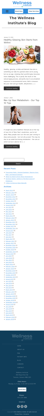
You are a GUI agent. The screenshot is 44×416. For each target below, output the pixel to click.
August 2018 (9, 304)
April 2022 (9, 213)
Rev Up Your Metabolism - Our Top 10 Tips (21, 101)
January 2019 (10, 294)
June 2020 (9, 258)
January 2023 (10, 194)
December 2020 (10, 245)
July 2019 (8, 281)
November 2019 (10, 273)
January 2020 (10, 268)
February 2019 (10, 292)
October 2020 (10, 249)
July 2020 (9, 256)
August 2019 (9, 279)
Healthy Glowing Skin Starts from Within (20, 41)
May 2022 (9, 211)
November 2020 (11, 247)
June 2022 (9, 209)
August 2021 (9, 230)
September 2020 (11, 251)
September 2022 (11, 203)
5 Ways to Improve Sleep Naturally (16, 183)
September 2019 (11, 277)
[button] (19, 11)
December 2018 (10, 296)
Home (19, 346)
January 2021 (10, 243)
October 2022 (10, 201)
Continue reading (11, 88)
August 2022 (9, 205)
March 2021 (9, 239)
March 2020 (9, 264)
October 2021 (10, 226)
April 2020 (9, 262)
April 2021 (9, 237)
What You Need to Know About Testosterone (19, 176)
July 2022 (8, 207)
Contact (20, 367)
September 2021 (11, 228)
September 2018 (11, 302)
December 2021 (10, 222)
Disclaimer (26, 414)
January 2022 (10, 220)
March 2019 (9, 289)
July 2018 (8, 306)
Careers (20, 364)
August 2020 (9, 254)
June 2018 (9, 308)
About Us (20, 349)
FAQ (18, 353)
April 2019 (9, 287)
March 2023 (9, 190)
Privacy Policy (18, 414)
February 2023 (10, 192)
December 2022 (10, 196)
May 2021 (9, 234)
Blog (19, 360)
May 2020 (9, 260)
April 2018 (9, 313)
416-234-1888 (22, 397)
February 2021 (10, 241)
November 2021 (10, 224)
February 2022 (10, 218)
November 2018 (10, 298)
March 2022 (9, 216)
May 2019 (9, 285)
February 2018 (10, 317)
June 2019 (9, 283)
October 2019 (10, 275)
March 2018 (9, 315)
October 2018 (10, 300)
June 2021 (9, 232)
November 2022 (10, 199)
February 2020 (10, 266)
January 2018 (10, 319)
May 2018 (9, 311)
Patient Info (22, 356)
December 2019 (10, 270)
